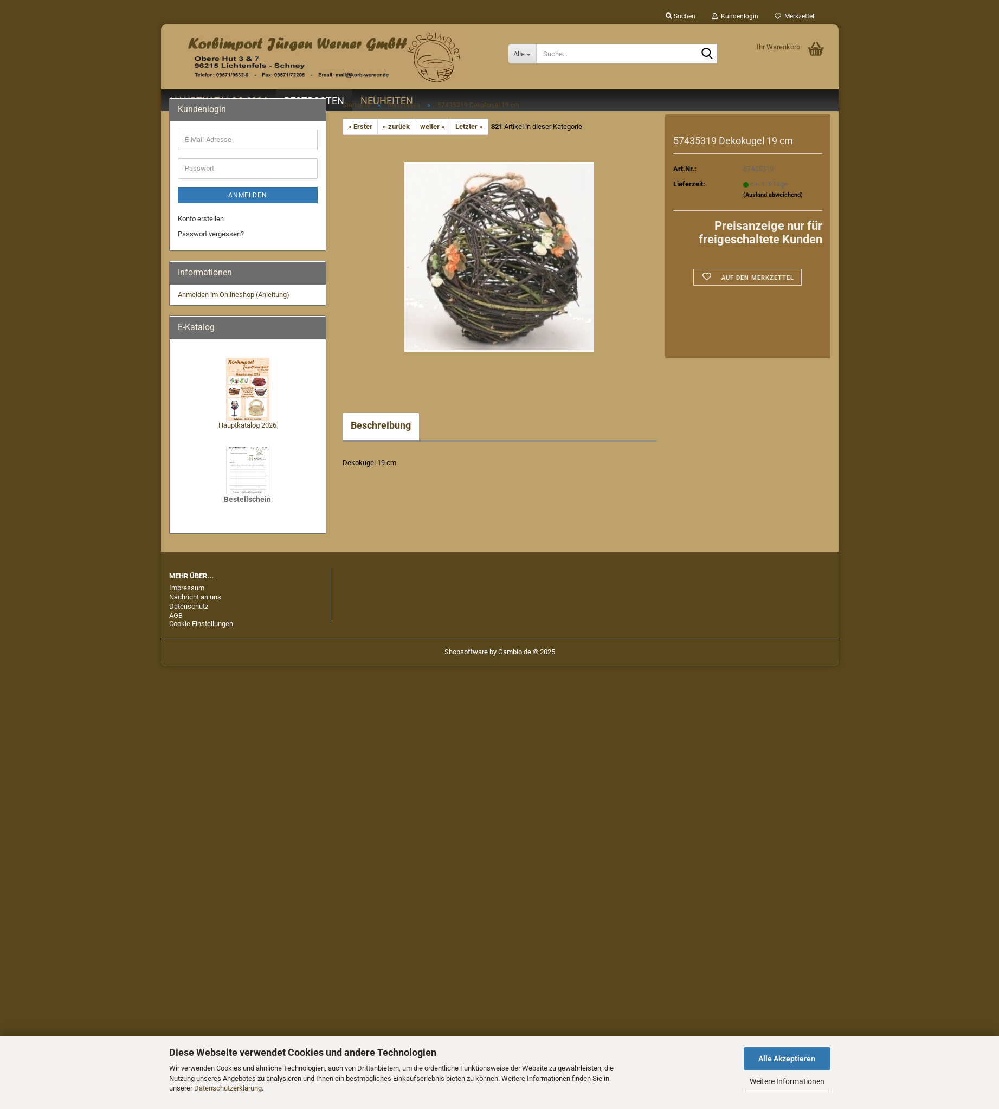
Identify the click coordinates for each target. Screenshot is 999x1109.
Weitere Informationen (787, 1081)
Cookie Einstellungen (201, 623)
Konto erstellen (201, 219)
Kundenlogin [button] (735, 16)
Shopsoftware (466, 652)
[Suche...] (522, 53)
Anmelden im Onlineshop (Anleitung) (233, 295)
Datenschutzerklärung (228, 1088)
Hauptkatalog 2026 (247, 425)
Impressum (186, 587)
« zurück (396, 126)
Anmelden (247, 195)
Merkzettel (794, 16)
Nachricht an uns (195, 597)
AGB (176, 615)
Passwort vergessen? (211, 234)
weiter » (432, 126)
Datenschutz (188, 606)
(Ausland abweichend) (773, 194)
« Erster (360, 126)
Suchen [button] (680, 16)
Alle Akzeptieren (786, 1058)
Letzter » (469, 126)
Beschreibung (381, 425)
